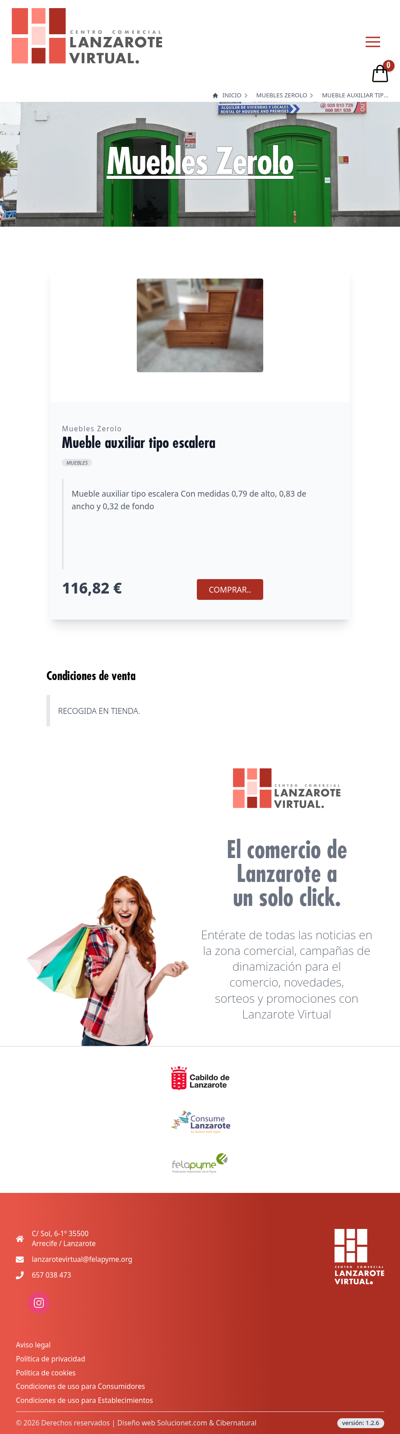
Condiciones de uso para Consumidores (80, 1386)
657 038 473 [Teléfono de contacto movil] (51, 1275)
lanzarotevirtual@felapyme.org (82, 1259)
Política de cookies (46, 1373)
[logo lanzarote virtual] (87, 36)
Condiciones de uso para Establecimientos (84, 1400)
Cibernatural (236, 1423)
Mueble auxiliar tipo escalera (356, 95)
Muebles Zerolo (281, 95)
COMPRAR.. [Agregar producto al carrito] (230, 589)
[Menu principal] (373, 42)
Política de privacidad (50, 1359)
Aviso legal (33, 1345)
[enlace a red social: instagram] (39, 1311)
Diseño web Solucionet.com (162, 1423)
